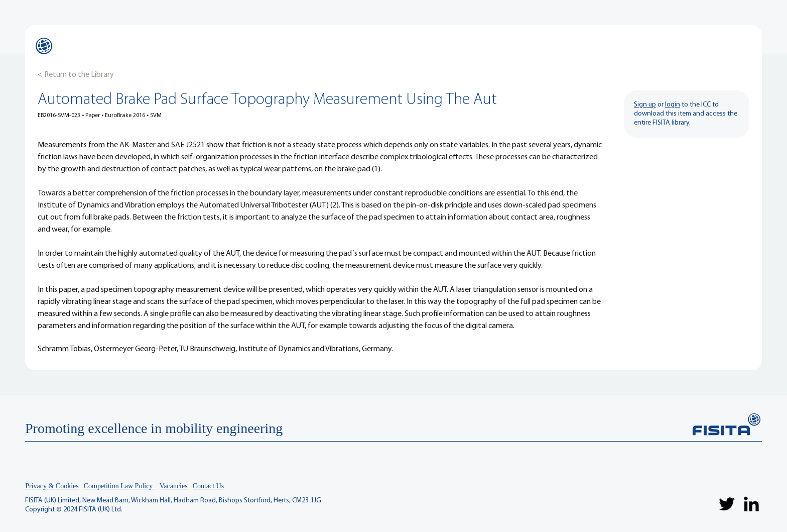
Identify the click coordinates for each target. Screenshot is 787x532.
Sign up (645, 105)
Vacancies (174, 486)
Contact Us (208, 486)
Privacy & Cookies (52, 486)
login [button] (672, 105)
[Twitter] (726, 503)
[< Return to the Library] (76, 74)
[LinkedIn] (751, 503)
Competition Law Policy (119, 486)
